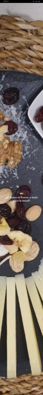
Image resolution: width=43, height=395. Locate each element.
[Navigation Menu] (37, 1)
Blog (21, 193)
